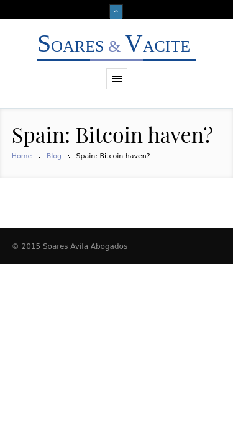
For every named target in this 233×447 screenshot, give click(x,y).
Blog (54, 156)
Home (22, 156)
